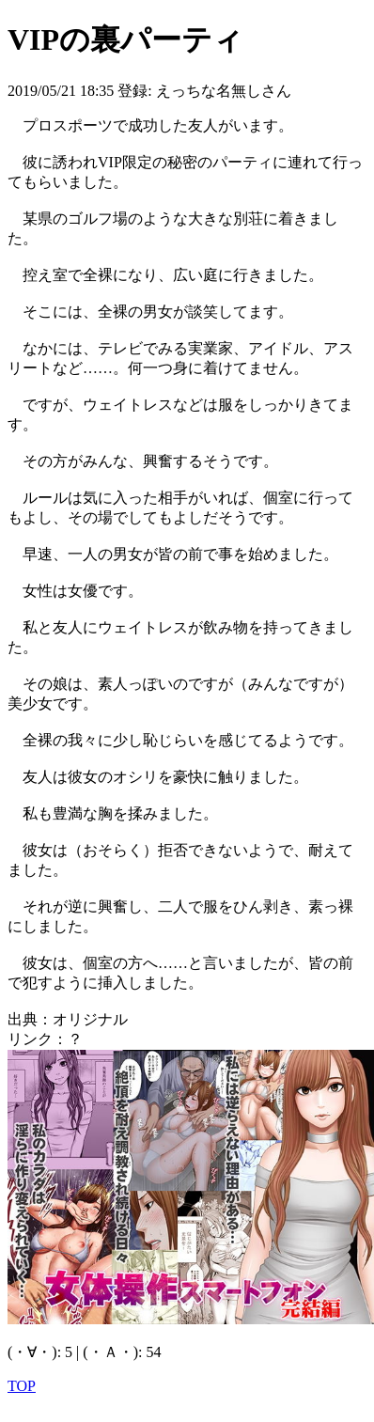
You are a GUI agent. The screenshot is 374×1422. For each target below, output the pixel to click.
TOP (22, 1386)
